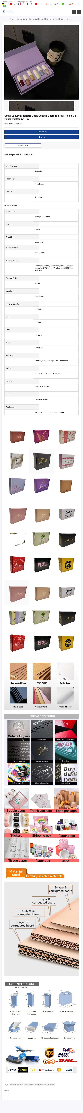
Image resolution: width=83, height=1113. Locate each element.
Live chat (42, 137)
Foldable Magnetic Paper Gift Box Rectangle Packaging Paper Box (32, 1084)
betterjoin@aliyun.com (24, 2)
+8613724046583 (8, 2)
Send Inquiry (42, 132)
